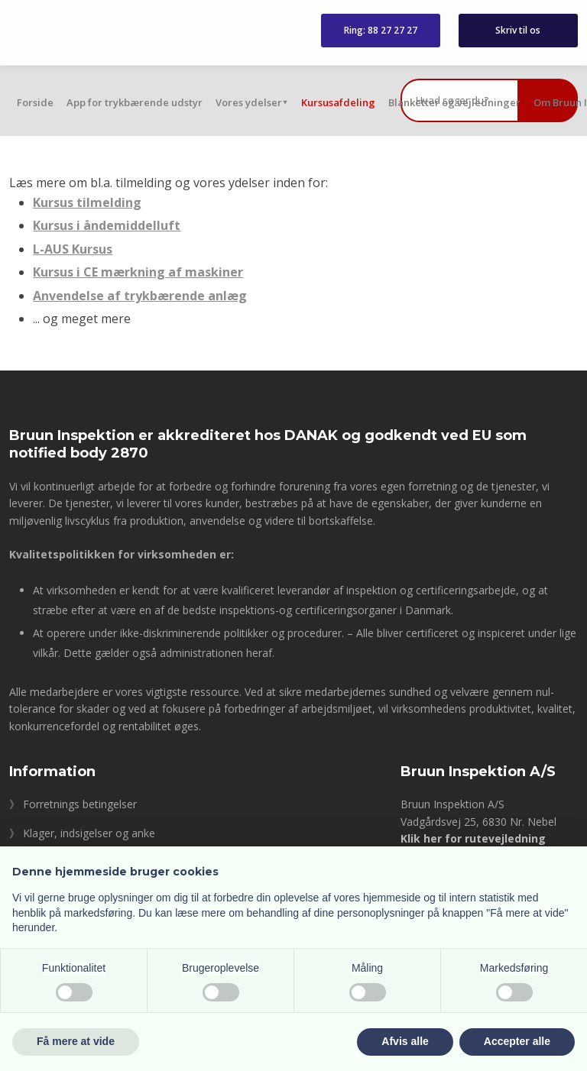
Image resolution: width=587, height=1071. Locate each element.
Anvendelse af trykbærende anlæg (140, 295)
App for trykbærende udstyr (134, 102)
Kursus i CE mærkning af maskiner (138, 272)
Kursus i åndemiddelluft (106, 225)
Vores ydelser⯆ (252, 102)
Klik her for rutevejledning (473, 838)
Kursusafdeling (338, 102)
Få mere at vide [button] (76, 1041)
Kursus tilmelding (87, 202)
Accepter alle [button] (517, 1041)
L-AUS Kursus (72, 249)
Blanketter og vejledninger (454, 102)
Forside (35, 102)
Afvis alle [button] (404, 1041)
